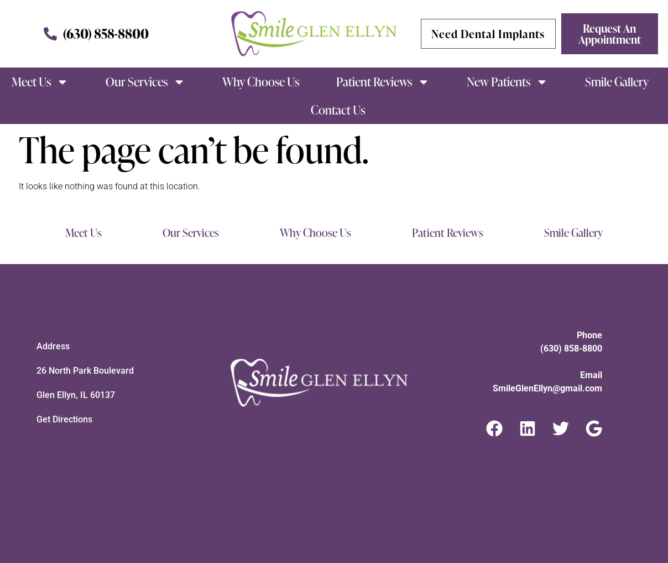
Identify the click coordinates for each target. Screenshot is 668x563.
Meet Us (40, 82)
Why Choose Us (260, 81)
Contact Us (338, 109)
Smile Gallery (617, 81)
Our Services (145, 82)
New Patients (507, 82)
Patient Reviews (383, 82)
